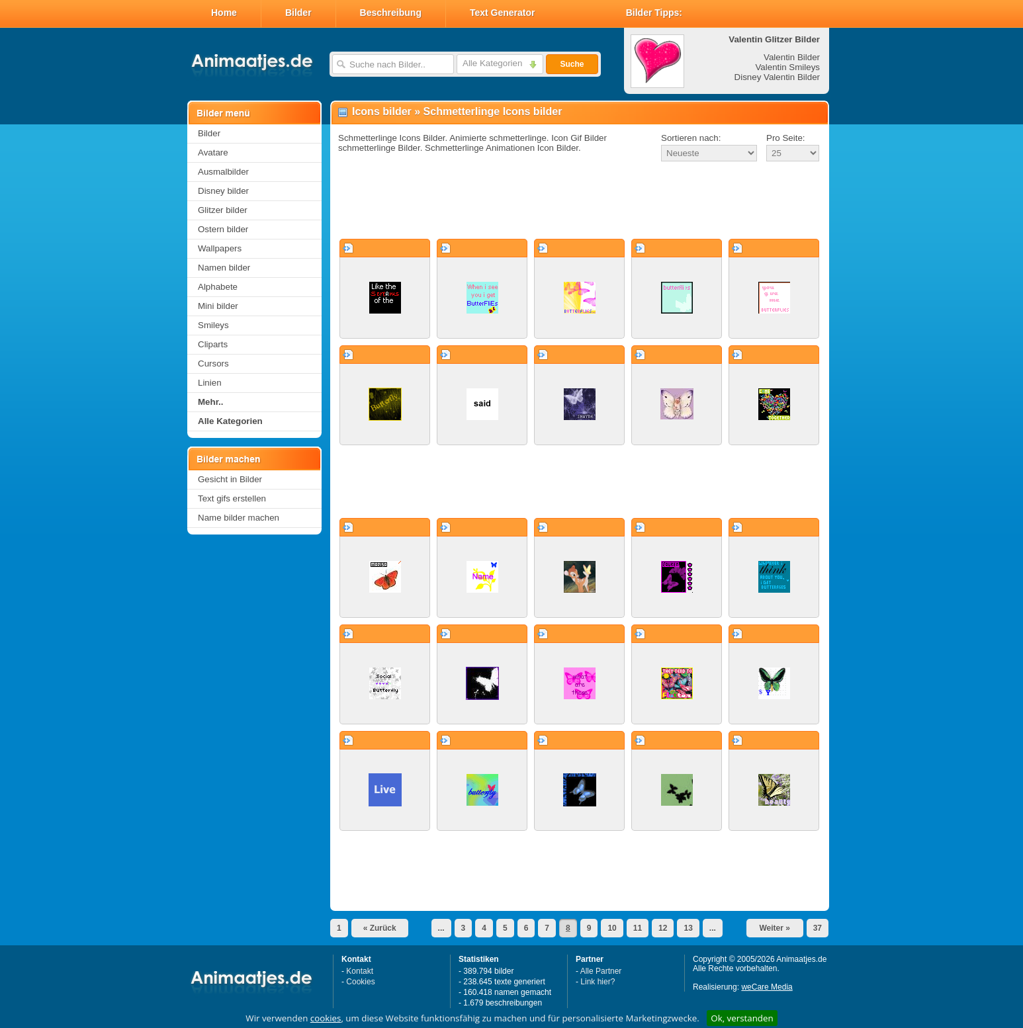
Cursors (213, 363)
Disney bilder (223, 191)
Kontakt (359, 971)
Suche (572, 64)
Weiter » (774, 928)
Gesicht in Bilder (230, 479)
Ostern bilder (223, 229)
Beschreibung (391, 12)
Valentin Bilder (792, 57)
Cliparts (213, 344)
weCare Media (766, 987)
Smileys (213, 325)
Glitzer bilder (222, 210)
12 (662, 928)
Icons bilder (382, 111)
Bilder (298, 12)
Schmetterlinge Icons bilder (492, 111)
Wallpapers (220, 248)
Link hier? (597, 981)
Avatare (213, 152)
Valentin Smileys (787, 67)
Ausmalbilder (223, 172)
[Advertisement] (580, 201)
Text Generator (502, 12)
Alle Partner (601, 971)
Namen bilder (224, 268)
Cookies (360, 981)
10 (611, 928)
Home (224, 12)
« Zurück (379, 928)
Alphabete (218, 287)
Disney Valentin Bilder (777, 77)
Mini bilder (218, 306)
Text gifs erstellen (232, 498)
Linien (210, 383)
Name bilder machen (238, 518)
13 (688, 928)
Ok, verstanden (742, 1018)
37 (817, 928)
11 (637, 928)
